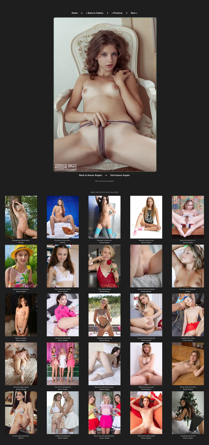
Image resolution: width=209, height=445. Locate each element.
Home (75, 13)
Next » (134, 13)
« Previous (117, 13)
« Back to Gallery (94, 13)
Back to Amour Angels (90, 175)
